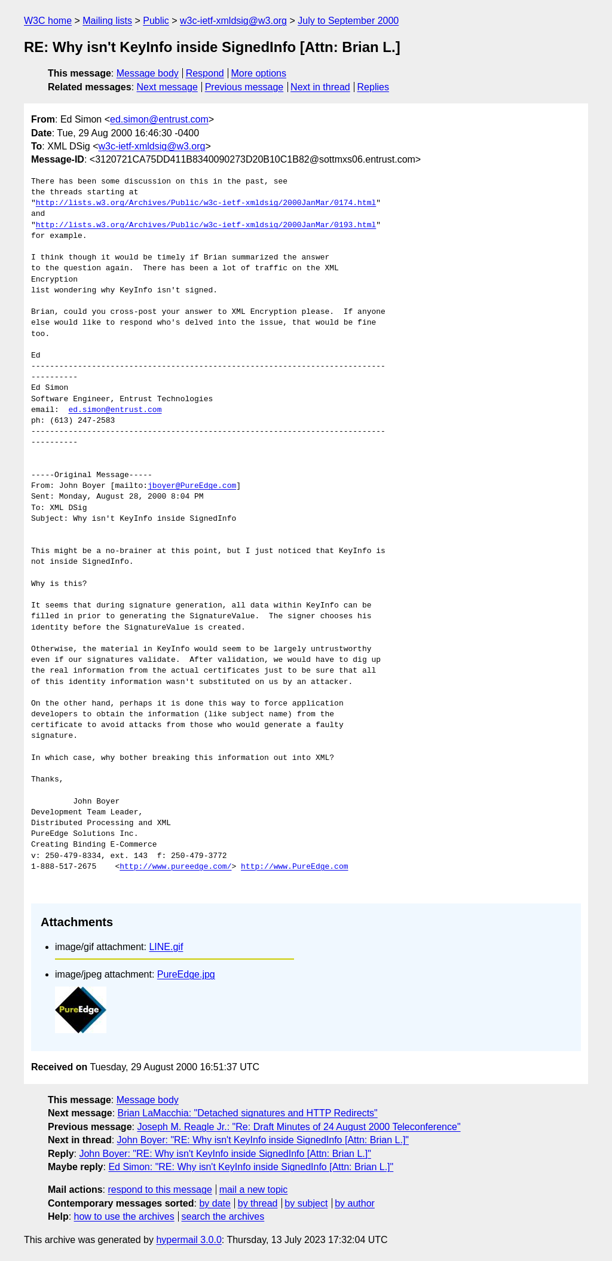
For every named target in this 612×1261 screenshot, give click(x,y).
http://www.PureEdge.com (294, 867)
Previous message (244, 87)
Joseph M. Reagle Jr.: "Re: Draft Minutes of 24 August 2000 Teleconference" (298, 1127)
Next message (167, 87)
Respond (205, 73)
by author (355, 1203)
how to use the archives (124, 1216)
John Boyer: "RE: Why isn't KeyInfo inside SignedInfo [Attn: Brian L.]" (263, 1140)
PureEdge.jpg (186, 974)
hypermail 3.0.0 (188, 1240)
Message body (148, 73)
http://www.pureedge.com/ (175, 867)
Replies (373, 87)
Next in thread (320, 87)
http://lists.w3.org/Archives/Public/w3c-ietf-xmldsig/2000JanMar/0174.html (206, 203)
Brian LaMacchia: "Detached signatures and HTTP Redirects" (248, 1113)
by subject (306, 1203)
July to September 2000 (348, 21)
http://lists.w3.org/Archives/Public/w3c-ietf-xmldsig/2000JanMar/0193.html (206, 225)
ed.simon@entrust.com (159, 119)
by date (214, 1203)
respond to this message (160, 1189)
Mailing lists (107, 21)
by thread (258, 1203)
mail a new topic (253, 1189)
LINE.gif (166, 947)
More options (259, 73)
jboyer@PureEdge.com (192, 486)
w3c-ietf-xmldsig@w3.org (233, 21)
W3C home (48, 21)
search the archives (223, 1216)
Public (156, 21)
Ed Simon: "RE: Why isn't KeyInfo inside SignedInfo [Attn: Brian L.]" (250, 1167)
